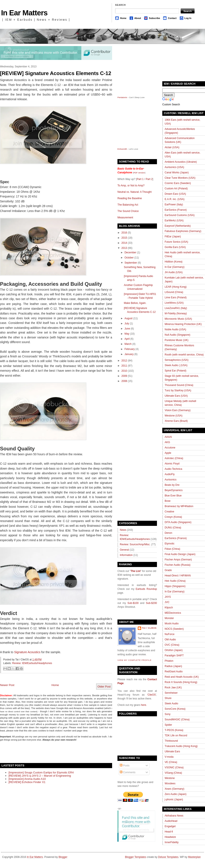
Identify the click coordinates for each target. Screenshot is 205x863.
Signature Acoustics (27, 652)
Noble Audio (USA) (175, 329)
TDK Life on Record (176, 735)
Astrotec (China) (174, 458)
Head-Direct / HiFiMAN (178, 575)
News (123, 529)
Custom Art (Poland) (176, 188)
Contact (172, 18)
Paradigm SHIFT (174, 655)
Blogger (63, 857)
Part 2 (149, 179)
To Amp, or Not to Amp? (131, 185)
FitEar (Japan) (173, 236)
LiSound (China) (174, 292)
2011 (124, 365)
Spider (168, 724)
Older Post (104, 686)
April (127, 338)
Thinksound (171, 740)
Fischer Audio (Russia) (177, 564)
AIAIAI (168, 436)
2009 (124, 375)
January (129, 354)
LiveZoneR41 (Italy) (176, 308)
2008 (124, 381)
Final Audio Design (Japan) (180, 554)
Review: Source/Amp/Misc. (135, 544)
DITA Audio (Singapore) (178, 522)
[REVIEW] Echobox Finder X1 (27, 782)
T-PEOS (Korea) (174, 730)
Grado (168, 570)
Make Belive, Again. (135, 303)
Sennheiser (171, 692)
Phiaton (169, 660)
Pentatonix (122, 97)
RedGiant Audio (174, 671)
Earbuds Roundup (146, 588)
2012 (124, 360)
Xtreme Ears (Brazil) (176, 420)
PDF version (139, 172)
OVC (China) (172, 644)
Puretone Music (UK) (176, 340)
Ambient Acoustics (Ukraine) (181, 161)
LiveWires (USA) (174, 302)
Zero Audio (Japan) (175, 794)
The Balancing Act (127, 204)
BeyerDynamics (174, 490)
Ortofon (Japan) (174, 650)
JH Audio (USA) (174, 272)
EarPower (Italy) (174, 204)
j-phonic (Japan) (174, 799)
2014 (124, 242)
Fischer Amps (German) (178, 559)
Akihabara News (174, 815)
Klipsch (169, 607)
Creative (169, 511)
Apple (168, 452)
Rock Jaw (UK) (173, 687)
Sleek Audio (171, 703)
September (130, 262)
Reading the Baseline (129, 198)
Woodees (170, 783)
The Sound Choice (128, 211)
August (128, 318)
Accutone (170, 447)
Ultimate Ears (172, 751)
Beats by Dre (172, 484)
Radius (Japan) (173, 666)
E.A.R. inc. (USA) (174, 199)
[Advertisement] (50, 752)
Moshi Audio (172, 623)
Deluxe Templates (168, 857)
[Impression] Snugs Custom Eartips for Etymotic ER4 (41, 772)
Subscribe (154, 18)
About (137, 18)
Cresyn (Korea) (173, 516)
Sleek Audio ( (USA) (176, 365)
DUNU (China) (173, 527)
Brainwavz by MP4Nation (179, 506)
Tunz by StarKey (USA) (178, 390)
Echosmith (122, 149)
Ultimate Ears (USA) (176, 395)
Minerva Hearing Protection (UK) (183, 324)
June (127, 328)
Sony (167, 714)
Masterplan (194, 857)
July (126, 323)
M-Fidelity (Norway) (176, 313)
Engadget (170, 826)
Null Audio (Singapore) (177, 334)
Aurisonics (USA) (174, 167)
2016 (124, 232)
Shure (168, 698)
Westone (170, 778)
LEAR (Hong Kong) (176, 286)
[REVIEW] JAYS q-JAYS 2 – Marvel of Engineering (40, 775)
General (124, 549)
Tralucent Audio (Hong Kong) (181, 746)
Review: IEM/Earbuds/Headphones (32, 663)
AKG (167, 442)
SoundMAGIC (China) (177, 719)
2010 (124, 370)
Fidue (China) (172, 548)
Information (126, 555)
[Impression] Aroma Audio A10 (27, 778)
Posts (124, 765)
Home (123, 18)
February (129, 349)
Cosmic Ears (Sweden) (178, 183)
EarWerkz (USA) (174, 220)
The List (136, 571)
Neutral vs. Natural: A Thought (134, 191)
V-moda (169, 756)
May (126, 333)
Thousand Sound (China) (179, 385)
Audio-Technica (173, 468)
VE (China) (171, 762)
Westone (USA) (173, 415)
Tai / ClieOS (149, 628)
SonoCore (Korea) (175, 708)
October (129, 257)
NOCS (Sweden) (174, 628)
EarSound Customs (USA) (180, 215)
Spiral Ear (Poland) (175, 370)
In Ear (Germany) (174, 266)
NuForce (169, 634)
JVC (167, 602)
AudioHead (171, 820)
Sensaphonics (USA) (176, 359)
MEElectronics (173, 612)
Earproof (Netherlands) (178, 225)
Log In (187, 18)
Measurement (125, 217)
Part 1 (140, 179)
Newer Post (7, 685)
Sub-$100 (133, 603)
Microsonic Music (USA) (178, 318)
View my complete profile (134, 660)
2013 (124, 248)
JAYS (168, 596)
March (128, 343)
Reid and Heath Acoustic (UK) (182, 676)
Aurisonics (170, 479)
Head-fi (169, 831)
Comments (127, 772)
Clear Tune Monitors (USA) (180, 177)
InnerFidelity (172, 842)
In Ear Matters (24, 13)
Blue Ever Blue (173, 495)
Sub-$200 (151, 603)
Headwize (170, 836)
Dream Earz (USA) (175, 193)
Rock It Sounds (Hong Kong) (181, 682)
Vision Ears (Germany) (177, 410)
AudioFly (170, 474)
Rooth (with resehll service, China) (184, 354)
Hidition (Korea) (173, 261)
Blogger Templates (135, 857)
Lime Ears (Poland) (176, 297)
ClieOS (152, 694)
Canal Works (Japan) (177, 172)
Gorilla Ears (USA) (175, 247)
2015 (124, 237)
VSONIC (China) (174, 767)
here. (144, 704)
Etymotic (169, 543)
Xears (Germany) (174, 788)
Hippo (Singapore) (175, 586)
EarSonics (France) (176, 209)
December (130, 252)
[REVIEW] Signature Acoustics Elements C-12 (55, 73)
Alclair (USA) (172, 147)
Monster (169, 618)
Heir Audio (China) (175, 580)
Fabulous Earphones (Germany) (183, 231)
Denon (168, 532)
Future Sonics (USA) (176, 241)
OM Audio (170, 639)
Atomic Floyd (172, 463)
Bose (167, 500)
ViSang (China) (173, 772)
